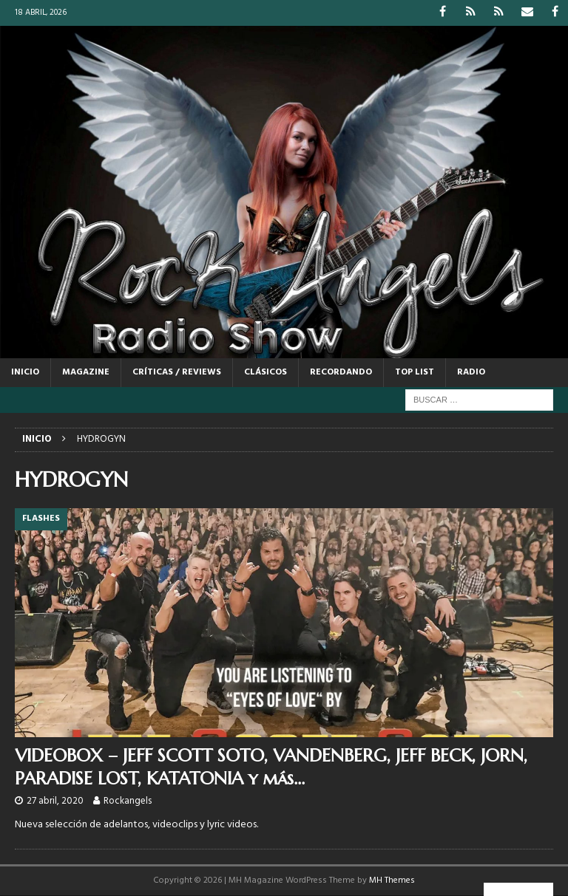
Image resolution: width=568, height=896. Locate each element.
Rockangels (128, 801)
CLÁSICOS (265, 372)
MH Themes (392, 880)
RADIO (471, 372)
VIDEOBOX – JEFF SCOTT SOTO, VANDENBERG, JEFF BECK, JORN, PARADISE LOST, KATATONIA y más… (271, 767)
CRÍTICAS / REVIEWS (176, 372)
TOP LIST (414, 372)
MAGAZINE (85, 372)
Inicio (25, 372)
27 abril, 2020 (55, 801)
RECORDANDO (341, 372)
